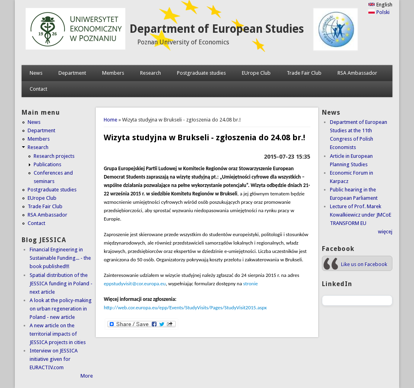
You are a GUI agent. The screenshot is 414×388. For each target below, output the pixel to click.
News (36, 73)
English (380, 5)
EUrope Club (256, 73)
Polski (379, 12)
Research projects (54, 156)
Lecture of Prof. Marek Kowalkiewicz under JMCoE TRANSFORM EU (360, 214)
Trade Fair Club (304, 73)
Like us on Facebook (364, 264)
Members (113, 73)
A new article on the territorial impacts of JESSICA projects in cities (58, 333)
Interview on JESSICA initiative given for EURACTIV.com (54, 359)
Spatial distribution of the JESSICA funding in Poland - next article (61, 283)
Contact (38, 89)
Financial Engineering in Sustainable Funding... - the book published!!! (60, 258)
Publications (47, 164)
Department (72, 73)
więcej (385, 232)
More (86, 376)
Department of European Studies (216, 29)
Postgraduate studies (201, 73)
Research (150, 73)
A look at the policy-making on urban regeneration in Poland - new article (61, 308)
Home (110, 120)
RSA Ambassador (357, 73)
